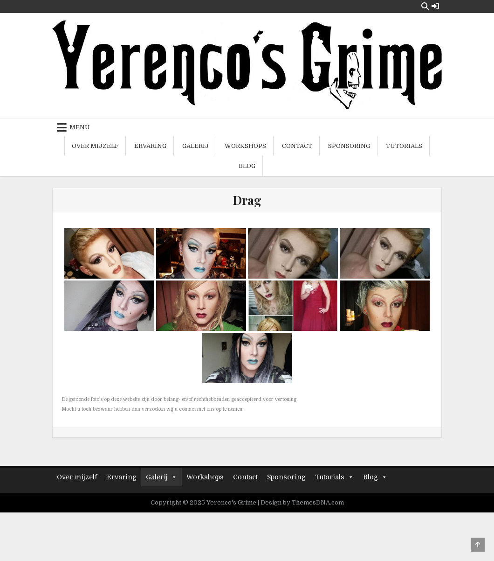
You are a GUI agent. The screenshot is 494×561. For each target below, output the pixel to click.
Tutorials (404, 145)
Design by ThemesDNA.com (302, 502)
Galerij (195, 145)
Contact (297, 145)
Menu (79, 127)
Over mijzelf (95, 145)
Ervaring (150, 145)
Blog (247, 165)
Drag (247, 200)
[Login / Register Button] (435, 6)
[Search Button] (425, 6)
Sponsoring (349, 145)
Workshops (245, 145)
